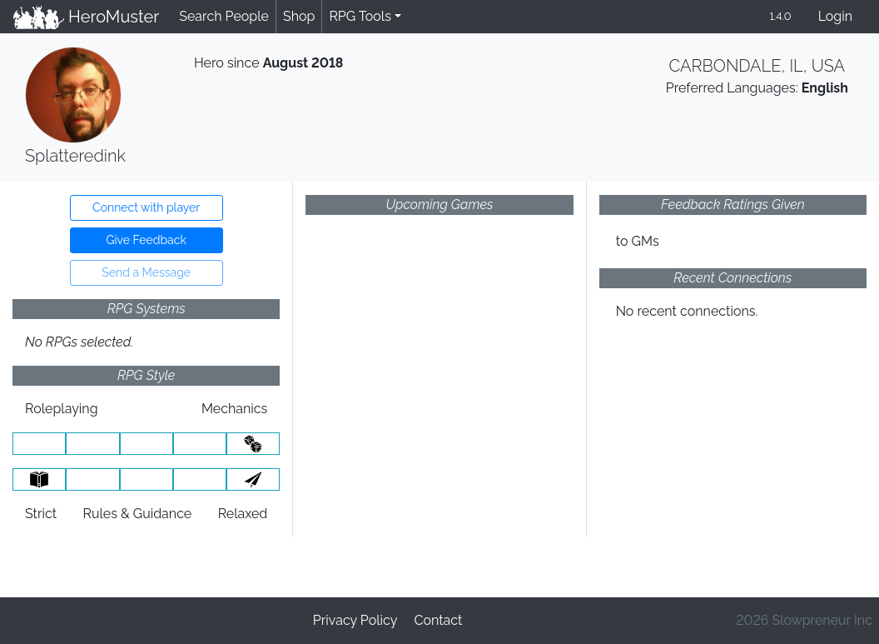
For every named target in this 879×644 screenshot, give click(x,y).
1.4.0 (780, 16)
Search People (224, 16)
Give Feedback (146, 240)
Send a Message (146, 272)
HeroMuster (86, 16)
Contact (438, 620)
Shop (299, 16)
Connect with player (146, 207)
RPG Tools (360, 16)
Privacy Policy (355, 620)
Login (835, 16)
